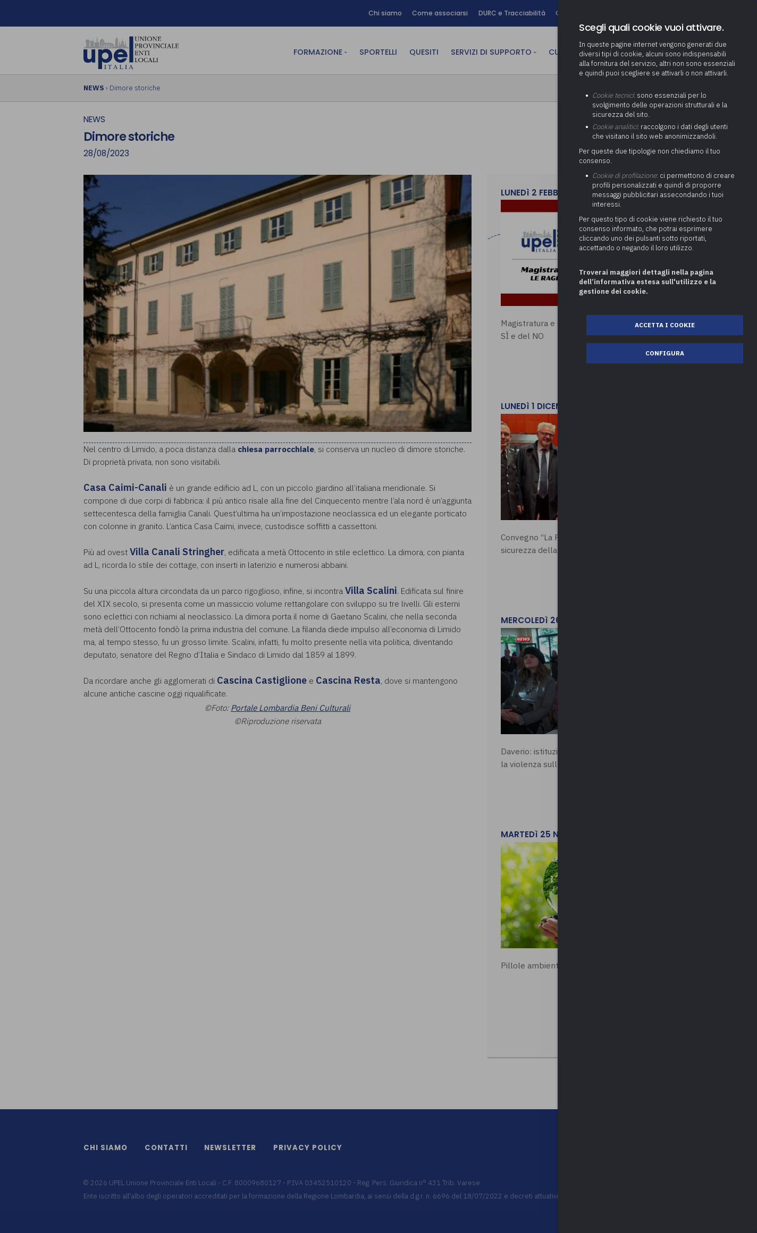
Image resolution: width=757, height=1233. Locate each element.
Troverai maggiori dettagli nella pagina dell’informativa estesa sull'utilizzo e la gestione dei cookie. (647, 282)
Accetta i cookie (665, 325)
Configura (664, 353)
